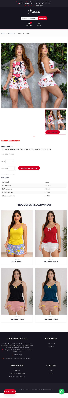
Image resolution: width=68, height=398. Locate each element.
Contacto (17, 370)
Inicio (3, 33)
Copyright (18, 389)
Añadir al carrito (29, 168)
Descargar (42, 18)
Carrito (51, 373)
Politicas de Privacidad (17, 373)
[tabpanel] (55, 122)
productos (11, 33)
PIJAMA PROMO (17, 262)
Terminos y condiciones (17, 377)
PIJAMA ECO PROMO (51, 262)
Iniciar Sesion (38, 5)
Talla (7, 161)
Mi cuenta (51, 370)
